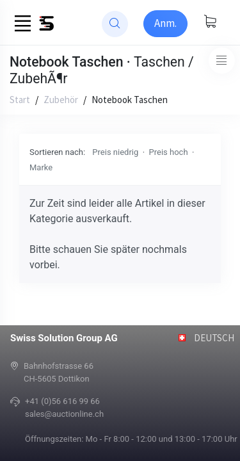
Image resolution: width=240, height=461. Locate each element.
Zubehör (61, 99)
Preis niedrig (115, 152)
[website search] (115, 24)
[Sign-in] (165, 23)
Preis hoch (168, 152)
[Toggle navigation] (222, 60)
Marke (40, 167)
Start (20, 99)
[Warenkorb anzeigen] (210, 22)
